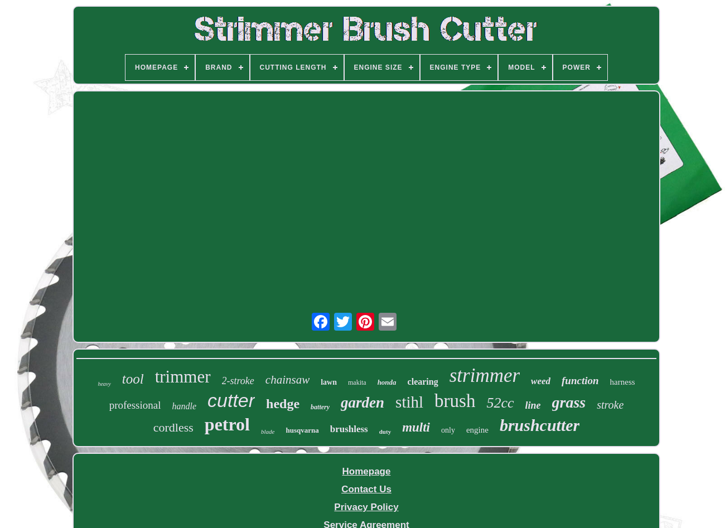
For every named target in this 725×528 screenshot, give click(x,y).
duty (385, 431)
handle (184, 406)
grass (569, 402)
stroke (610, 405)
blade (267, 431)
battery (320, 407)
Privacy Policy (366, 507)
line (533, 405)
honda (387, 382)
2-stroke (238, 380)
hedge (282, 403)
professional (135, 405)
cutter (231, 400)
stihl (409, 402)
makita (357, 382)
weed (540, 381)
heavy (104, 384)
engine (477, 429)
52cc (500, 403)
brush (454, 401)
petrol (227, 424)
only (448, 430)
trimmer (183, 376)
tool (133, 378)
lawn (329, 382)
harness (622, 381)
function (580, 380)
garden (362, 402)
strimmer (485, 375)
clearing (423, 381)
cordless (173, 427)
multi (416, 427)
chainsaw (287, 379)
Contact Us (366, 489)
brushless (349, 429)
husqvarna (302, 430)
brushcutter (539, 425)
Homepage (366, 471)
